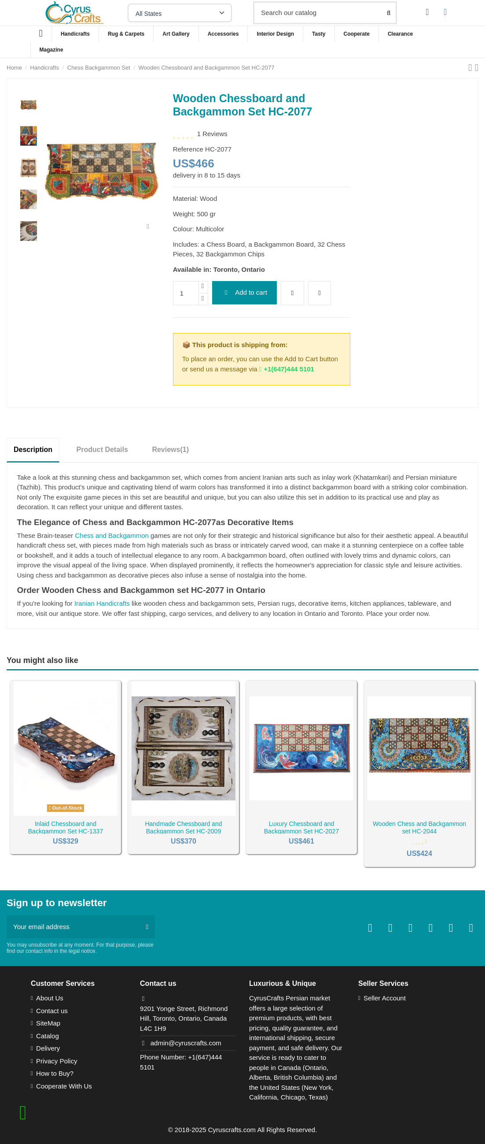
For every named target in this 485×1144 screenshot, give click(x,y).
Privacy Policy (56, 1061)
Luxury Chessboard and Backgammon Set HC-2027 (301, 827)
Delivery (48, 1048)
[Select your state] (180, 13)
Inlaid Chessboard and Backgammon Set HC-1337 (65, 827)
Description (33, 449)
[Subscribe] (147, 927)
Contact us (52, 1010)
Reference (188, 149)
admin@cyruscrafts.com (186, 1043)
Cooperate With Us (64, 1086)
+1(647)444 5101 (286, 369)
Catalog (47, 1036)
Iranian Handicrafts (102, 603)
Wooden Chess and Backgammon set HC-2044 (419, 827)
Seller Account (385, 998)
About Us (49, 998)
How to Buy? (54, 1073)
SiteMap (48, 1023)
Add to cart (244, 292)
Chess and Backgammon (112, 535)
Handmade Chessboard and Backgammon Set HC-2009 (183, 827)
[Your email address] (73, 927)
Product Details (102, 449)
